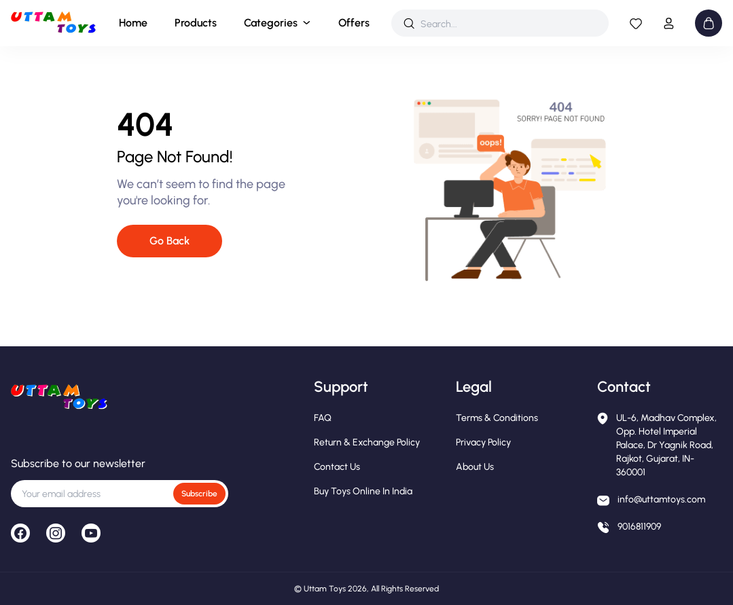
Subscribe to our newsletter (78, 463)
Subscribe (199, 493)
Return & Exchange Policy (367, 442)
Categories (271, 22)
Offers (354, 22)
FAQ (323, 418)
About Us (475, 467)
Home (133, 22)
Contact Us (337, 467)
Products (196, 22)
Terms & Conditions (497, 418)
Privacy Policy (483, 442)
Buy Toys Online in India (363, 491)
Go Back (169, 240)
